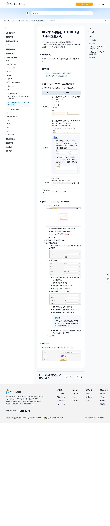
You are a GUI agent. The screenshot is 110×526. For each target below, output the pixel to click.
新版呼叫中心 (60, 404)
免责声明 (91, 417)
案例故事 (102, 400)
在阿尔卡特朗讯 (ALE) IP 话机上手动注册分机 (42, 21)
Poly (8, 120)
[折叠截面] (105, 20)
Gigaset (9, 79)
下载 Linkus (84, 4)
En (103, 4)
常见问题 (9, 151)
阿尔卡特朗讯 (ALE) (23, 21)
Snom (9, 75)
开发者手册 (9, 143)
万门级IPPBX (60, 400)
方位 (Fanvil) (11, 68)
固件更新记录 (10, 33)
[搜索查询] (62, 13)
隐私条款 (96, 417)
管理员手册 (9, 37)
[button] (4, 33)
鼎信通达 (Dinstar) (13, 116)
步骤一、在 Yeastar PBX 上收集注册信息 (58, 73)
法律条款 (102, 417)
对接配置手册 (10, 139)
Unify (8, 131)
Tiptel (9, 90)
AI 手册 (8, 45)
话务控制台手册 (11, 49)
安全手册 (9, 147)
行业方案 (89, 393)
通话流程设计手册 (12, 41)
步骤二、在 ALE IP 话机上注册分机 (56, 76)
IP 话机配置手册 (12, 21)
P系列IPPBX (60, 393)
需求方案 (89, 400)
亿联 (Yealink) (11, 64)
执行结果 (92, 57)
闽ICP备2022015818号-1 (36, 418)
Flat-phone (10, 135)
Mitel (8, 113)
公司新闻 (102, 397)
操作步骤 (92, 43)
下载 (74, 397)
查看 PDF (94, 32)
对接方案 (89, 397)
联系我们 (102, 404)
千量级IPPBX (60, 397)
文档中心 (22, 4)
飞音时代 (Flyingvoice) (14, 109)
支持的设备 (92, 40)
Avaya (9, 71)
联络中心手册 (10, 53)
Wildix (9, 124)
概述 (7, 60)
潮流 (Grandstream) (13, 82)
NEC (8, 127)
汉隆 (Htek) (10, 86)
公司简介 (102, 393)
